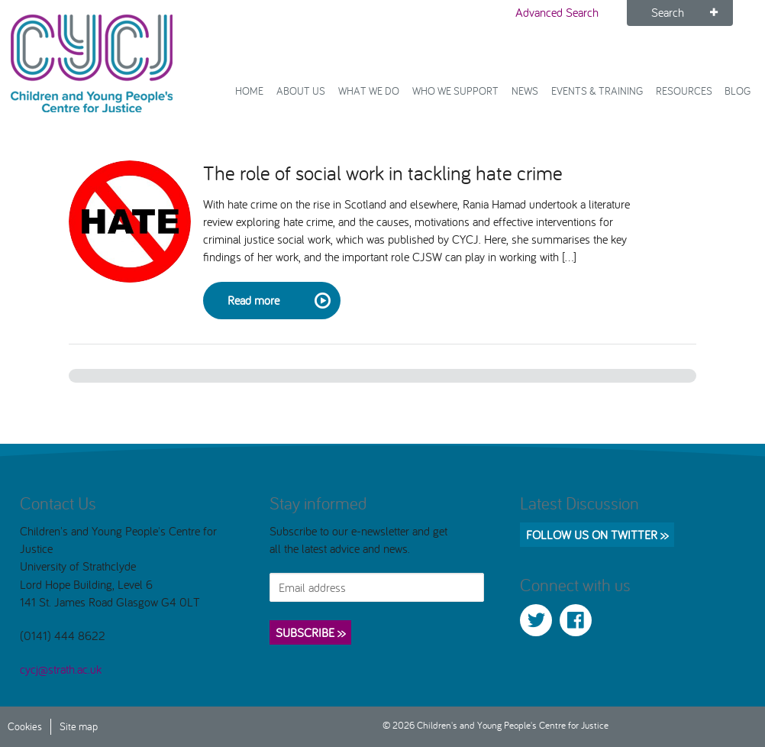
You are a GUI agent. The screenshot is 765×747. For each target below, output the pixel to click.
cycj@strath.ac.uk (61, 669)
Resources (684, 90)
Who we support (455, 90)
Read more (278, 301)
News (525, 90)
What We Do (368, 90)
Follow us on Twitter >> (597, 534)
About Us (300, 90)
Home (249, 90)
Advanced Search (557, 12)
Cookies (25, 726)
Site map (79, 726)
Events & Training (597, 90)
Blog (737, 90)
